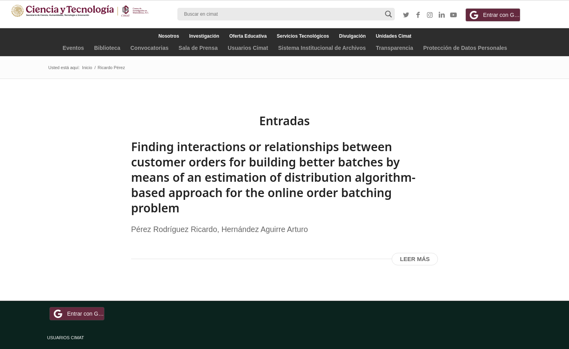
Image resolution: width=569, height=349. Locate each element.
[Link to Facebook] (418, 15)
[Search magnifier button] (388, 14)
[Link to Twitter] (406, 15)
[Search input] (282, 14)
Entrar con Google (494, 15)
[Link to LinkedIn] (441, 15)
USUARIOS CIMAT (65, 337)
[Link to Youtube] (453, 15)
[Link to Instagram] (430, 15)
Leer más (415, 259)
